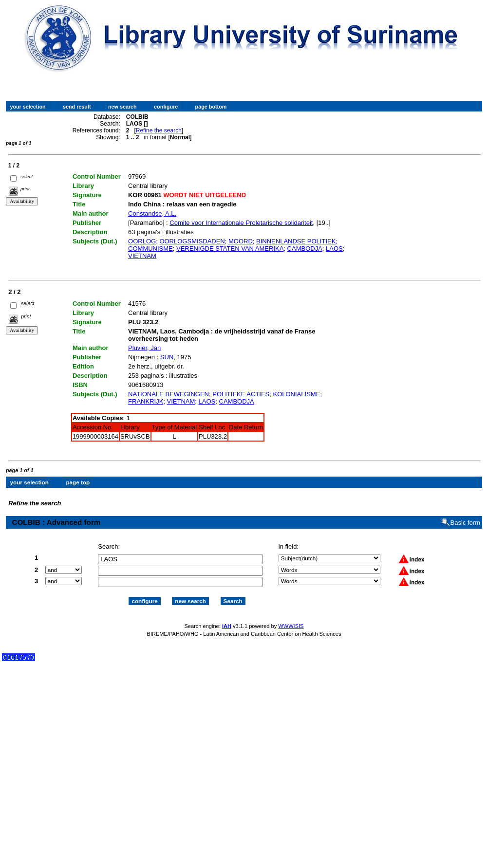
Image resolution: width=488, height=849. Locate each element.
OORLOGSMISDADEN (192, 241)
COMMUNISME (150, 248)
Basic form (465, 522)
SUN (166, 357)
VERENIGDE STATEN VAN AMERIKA (229, 248)
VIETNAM (142, 255)
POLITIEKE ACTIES (240, 394)
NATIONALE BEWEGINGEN (168, 394)
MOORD (240, 241)
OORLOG (142, 241)
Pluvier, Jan (144, 347)
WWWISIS (290, 626)
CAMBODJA (304, 248)
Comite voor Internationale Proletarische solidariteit (241, 222)
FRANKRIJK (145, 401)
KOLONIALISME (296, 394)
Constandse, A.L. (152, 213)
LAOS (334, 248)
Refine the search (159, 130)
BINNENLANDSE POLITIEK (296, 241)
